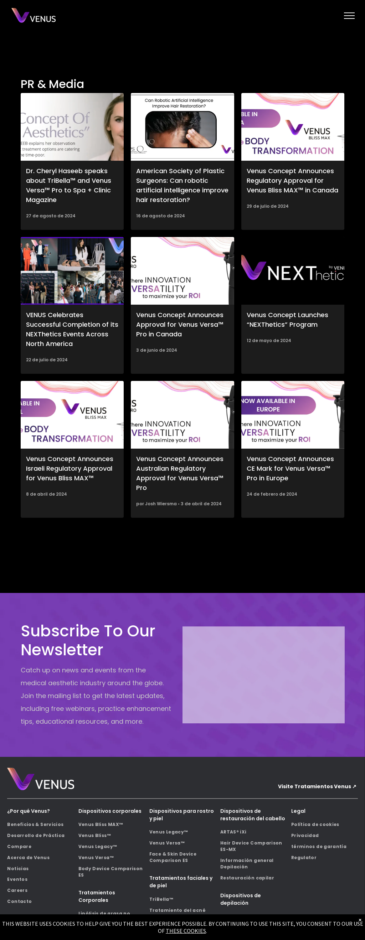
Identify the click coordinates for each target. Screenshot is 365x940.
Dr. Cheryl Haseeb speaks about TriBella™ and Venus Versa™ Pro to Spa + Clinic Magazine (68, 185)
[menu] (349, 15)
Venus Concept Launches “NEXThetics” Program (287, 319)
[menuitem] (40, 824)
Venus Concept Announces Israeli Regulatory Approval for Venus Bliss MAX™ (69, 468)
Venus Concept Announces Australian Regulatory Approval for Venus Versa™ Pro (179, 473)
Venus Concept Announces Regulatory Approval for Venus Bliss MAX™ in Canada (292, 180)
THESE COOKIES (186, 930)
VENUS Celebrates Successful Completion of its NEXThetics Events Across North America (72, 329)
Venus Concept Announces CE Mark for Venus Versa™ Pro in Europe (290, 468)
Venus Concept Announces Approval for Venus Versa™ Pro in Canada (179, 324)
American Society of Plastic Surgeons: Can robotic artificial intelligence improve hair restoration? (182, 185)
